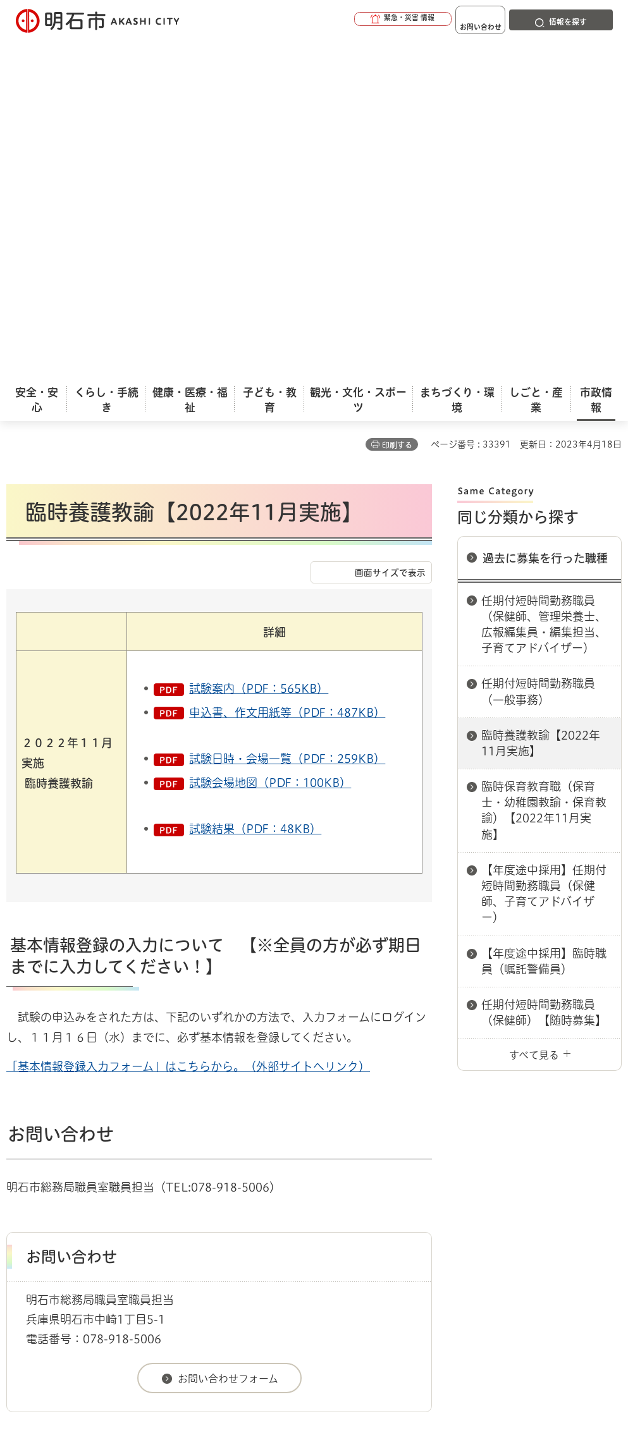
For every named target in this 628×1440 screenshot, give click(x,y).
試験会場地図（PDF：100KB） (270, 441)
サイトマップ (189, 1178)
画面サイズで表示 (390, 231)
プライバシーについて (465, 1158)
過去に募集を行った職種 (545, 217)
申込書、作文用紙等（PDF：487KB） (287, 371)
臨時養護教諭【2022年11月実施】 (540, 401)
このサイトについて (110, 1158)
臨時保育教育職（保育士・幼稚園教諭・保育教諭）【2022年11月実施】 (543, 469)
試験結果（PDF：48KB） (255, 487)
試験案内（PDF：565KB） (258, 347)
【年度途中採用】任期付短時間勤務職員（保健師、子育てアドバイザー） (543, 552)
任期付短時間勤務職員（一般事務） (538, 349)
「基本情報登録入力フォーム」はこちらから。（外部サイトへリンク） (188, 725)
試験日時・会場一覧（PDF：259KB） (287, 417)
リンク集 (85, 1178)
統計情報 (381, 1334)
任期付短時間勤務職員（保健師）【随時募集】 (543, 671)
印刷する (397, 103)
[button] (362, 20)
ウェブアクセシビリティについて (285, 1158)
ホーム (19, 1113)
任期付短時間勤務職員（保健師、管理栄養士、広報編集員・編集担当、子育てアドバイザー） (543, 283)
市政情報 (60, 1113)
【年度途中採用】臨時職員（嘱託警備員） (543, 619)
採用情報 (107, 1113)
